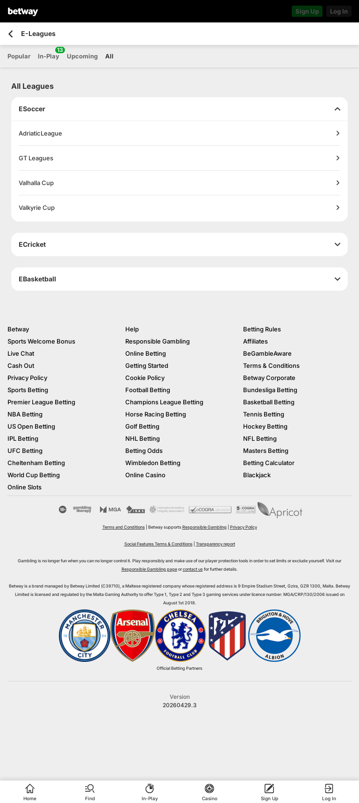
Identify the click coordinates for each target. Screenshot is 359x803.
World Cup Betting (33, 475)
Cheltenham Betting (36, 462)
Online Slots (24, 487)
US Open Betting (31, 426)
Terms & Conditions (271, 365)
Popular (18, 56)
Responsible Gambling (157, 341)
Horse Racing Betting (155, 414)
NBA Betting (25, 414)
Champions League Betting (164, 402)
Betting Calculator (268, 462)
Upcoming (82, 56)
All (109, 56)
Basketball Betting (268, 402)
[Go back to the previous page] (10, 33)
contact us (193, 569)
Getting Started (146, 365)
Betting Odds (144, 450)
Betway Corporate (269, 377)
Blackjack (257, 475)
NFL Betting (260, 438)
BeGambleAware (267, 353)
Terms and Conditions (123, 527)
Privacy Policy (27, 377)
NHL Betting (142, 438)
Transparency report (215, 543)
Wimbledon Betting (152, 462)
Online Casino (145, 475)
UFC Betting (25, 450)
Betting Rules (262, 329)
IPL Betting (22, 438)
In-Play (48, 53)
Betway (18, 329)
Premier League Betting (41, 402)
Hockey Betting (265, 426)
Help (132, 329)
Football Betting (147, 390)
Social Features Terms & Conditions (158, 543)
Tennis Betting (263, 414)
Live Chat (20, 353)
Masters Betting (265, 450)
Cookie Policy (145, 377)
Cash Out (20, 365)
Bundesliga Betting (270, 390)
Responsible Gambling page (149, 569)
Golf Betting (142, 426)
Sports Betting (27, 390)
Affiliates (255, 341)
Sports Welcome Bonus (41, 341)
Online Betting (145, 353)
